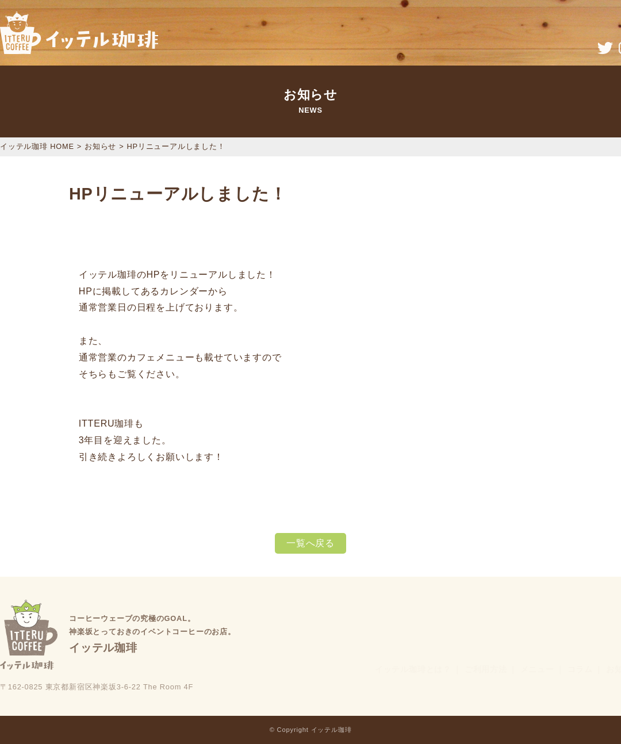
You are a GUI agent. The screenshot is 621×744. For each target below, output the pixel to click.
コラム (580, 669)
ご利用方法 (486, 669)
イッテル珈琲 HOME (37, 146)
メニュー (537, 669)
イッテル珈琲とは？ (413, 669)
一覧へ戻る (310, 543)
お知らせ (100, 146)
